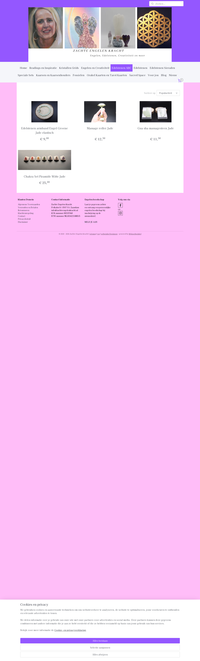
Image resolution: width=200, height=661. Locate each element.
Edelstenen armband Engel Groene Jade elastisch (44, 130)
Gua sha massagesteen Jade (155, 128)
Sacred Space (137, 75)
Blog (163, 75)
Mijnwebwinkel (135, 234)
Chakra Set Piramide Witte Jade (44, 176)
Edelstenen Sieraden (162, 68)
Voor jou (153, 75)
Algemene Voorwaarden (29, 204)
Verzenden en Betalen (28, 207)
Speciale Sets (26, 75)
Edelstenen (140, 68)
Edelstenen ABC (121, 68)
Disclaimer (23, 222)
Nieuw (173, 75)
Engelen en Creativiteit (95, 68)
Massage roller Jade (100, 128)
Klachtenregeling (26, 213)
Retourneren (23, 210)
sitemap (93, 234)
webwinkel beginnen (109, 234)
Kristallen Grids (69, 68)
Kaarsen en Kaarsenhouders (53, 75)
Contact (21, 216)
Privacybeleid (24, 219)
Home (23, 68)
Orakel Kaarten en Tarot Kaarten (107, 75)
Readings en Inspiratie (43, 68)
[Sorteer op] (168, 93)
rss (98, 234)
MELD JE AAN (91, 222)
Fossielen (78, 75)
